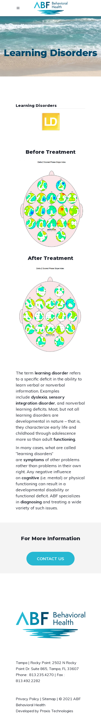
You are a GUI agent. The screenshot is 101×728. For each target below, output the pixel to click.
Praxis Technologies (56, 711)
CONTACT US (50, 558)
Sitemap (49, 698)
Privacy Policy (27, 698)
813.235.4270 (41, 674)
